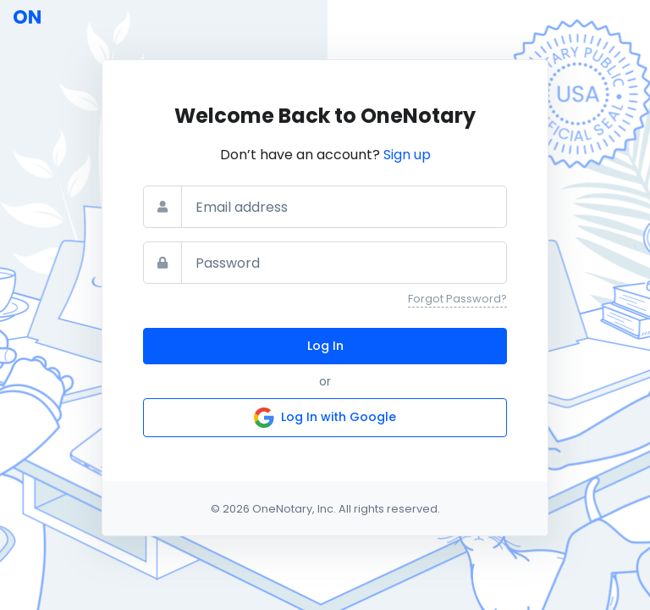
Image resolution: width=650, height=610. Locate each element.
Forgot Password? (457, 298)
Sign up (407, 154)
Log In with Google (325, 418)
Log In (325, 345)
